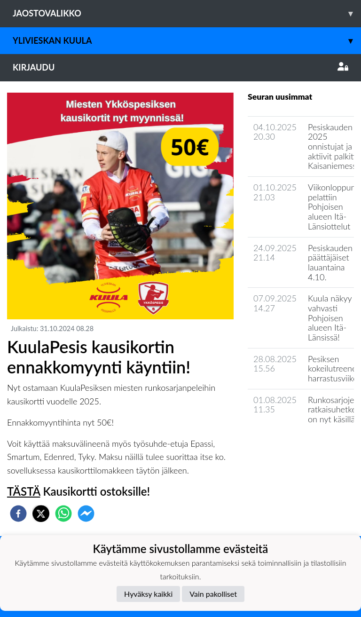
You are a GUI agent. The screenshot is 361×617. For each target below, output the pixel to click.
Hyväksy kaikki (148, 593)
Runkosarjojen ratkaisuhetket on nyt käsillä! (333, 409)
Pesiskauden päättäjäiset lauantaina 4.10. (330, 262)
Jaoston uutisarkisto (290, 446)
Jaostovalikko (187, 13)
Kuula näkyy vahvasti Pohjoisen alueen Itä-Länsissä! (330, 317)
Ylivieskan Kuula (187, 40)
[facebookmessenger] (86, 513)
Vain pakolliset (213, 593)
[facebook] (18, 513)
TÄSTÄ (23, 491)
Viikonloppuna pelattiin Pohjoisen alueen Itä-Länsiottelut (334, 206)
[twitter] (40, 513)
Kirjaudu (180, 67)
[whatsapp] (63, 513)
